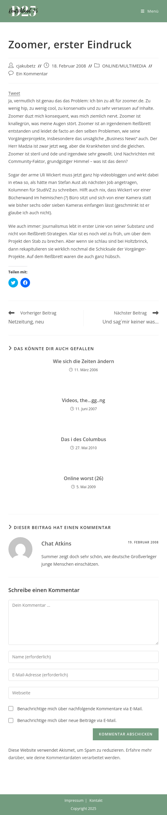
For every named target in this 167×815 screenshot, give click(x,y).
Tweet (14, 93)
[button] (23, 11)
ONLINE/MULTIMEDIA (124, 66)
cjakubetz (25, 66)
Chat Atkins (56, 543)
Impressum (74, 800)
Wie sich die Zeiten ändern (83, 361)
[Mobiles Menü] (150, 11)
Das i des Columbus (83, 439)
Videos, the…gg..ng (83, 400)
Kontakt (96, 800)
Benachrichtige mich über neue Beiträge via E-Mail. (66, 720)
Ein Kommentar (32, 74)
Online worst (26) (83, 478)
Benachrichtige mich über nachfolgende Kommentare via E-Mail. (80, 708)
